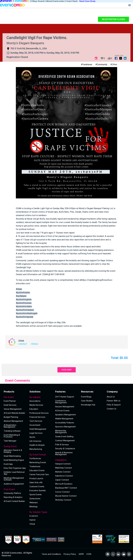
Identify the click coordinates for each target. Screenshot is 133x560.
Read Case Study (87, 1)
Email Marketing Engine (14, 460)
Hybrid (32, 520)
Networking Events (37, 462)
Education (33, 409)
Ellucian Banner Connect (65, 496)
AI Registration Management (10, 426)
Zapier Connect (62, 480)
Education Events (37, 470)
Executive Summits (37, 490)
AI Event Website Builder (14, 413)
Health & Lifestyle (37, 445)
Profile (34, 344)
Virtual (32, 524)
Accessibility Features (64, 422)
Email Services (10, 405)
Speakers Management (65, 414)
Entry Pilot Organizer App (15, 468)
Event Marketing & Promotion (12, 436)
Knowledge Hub (88, 405)
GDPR (81, 554)
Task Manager (10, 441)
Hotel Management (37, 429)
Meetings (33, 506)
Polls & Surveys (62, 444)
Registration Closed (113, 19)
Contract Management (65, 440)
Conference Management (61, 402)
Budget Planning (11, 417)
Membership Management (61, 431)
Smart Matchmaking (12, 456)
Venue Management (12, 409)
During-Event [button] (15, 446)
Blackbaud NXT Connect (66, 488)
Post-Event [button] (15, 489)
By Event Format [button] (40, 454)
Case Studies (87, 401)
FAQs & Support (114, 405)
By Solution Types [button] (40, 512)
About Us (111, 397)
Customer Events (36, 486)
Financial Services (37, 417)
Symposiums (34, 498)
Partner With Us (113, 401)
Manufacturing (35, 449)
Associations (34, 401)
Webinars (33, 502)
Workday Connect (63, 500)
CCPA (88, 554)
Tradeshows (34, 466)
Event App (8, 464)
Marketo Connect (62, 472)
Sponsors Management (65, 426)
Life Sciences (35, 441)
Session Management (64, 406)
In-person (33, 516)
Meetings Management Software (14, 479)
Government (34, 425)
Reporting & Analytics (13, 497)
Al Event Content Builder (14, 501)
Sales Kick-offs (36, 482)
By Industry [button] (40, 397)
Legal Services (36, 433)
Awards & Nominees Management (64, 453)
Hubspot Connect (63, 464)
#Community (101, 64)
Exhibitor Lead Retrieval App (14, 473)
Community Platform (12, 493)
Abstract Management (13, 421)
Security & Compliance (65, 448)
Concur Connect (62, 492)
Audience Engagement (14, 484)
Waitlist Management (64, 418)
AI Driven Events (62, 410)
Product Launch (36, 478)
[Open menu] (129, 5)
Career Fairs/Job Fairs (39, 474)
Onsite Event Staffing (64, 436)
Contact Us (111, 409)
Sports (32, 437)
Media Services (36, 405)
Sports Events (35, 494)
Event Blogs (86, 397)
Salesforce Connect (64, 476)
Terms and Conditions (51, 554)
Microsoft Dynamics (63, 484)
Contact (23, 344)
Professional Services (39, 413)
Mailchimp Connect (63, 468)
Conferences (35, 458)
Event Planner (10, 401)
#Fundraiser (86, 64)
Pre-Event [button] (15, 397)
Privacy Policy (70, 554)
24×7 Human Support (64, 397)
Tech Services (35, 421)
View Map (66, 370)
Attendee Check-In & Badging (13, 451)
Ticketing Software (12, 431)
